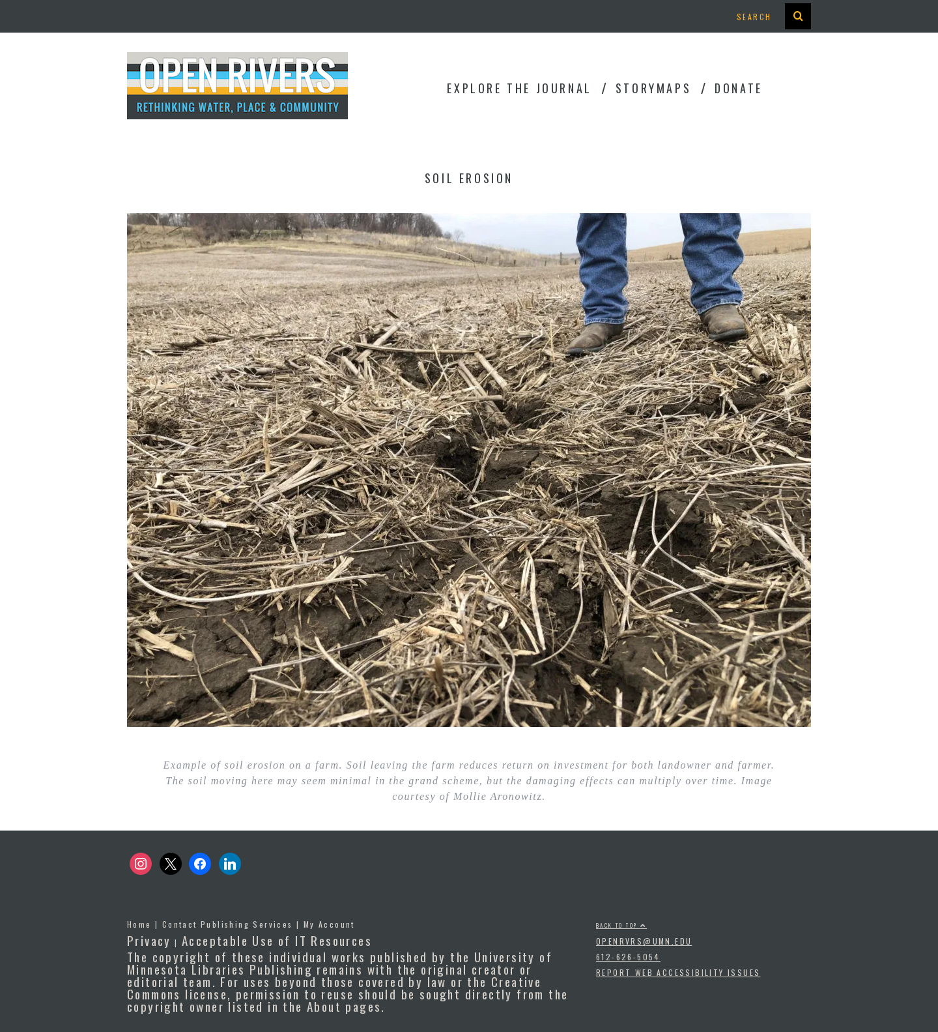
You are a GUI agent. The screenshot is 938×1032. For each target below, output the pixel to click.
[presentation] (798, 16)
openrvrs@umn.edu (644, 941)
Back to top (621, 925)
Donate (739, 88)
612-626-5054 (628, 956)
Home (139, 924)
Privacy (149, 940)
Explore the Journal (519, 88)
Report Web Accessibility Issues (678, 972)
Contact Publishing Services (227, 924)
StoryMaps (653, 88)
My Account (329, 924)
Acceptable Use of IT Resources (277, 940)
